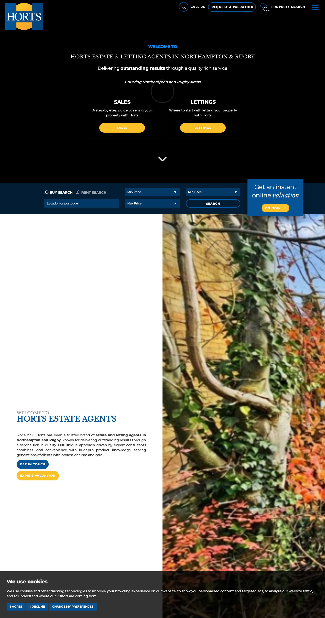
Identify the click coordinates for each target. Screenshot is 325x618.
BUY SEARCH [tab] (58, 193)
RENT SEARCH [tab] (91, 193)
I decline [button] (37, 606)
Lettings (202, 128)
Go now (275, 208)
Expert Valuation (37, 470)
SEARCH (213, 204)
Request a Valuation (232, 7)
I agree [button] (16, 606)
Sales (122, 128)
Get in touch (32, 459)
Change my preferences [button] (72, 606)
